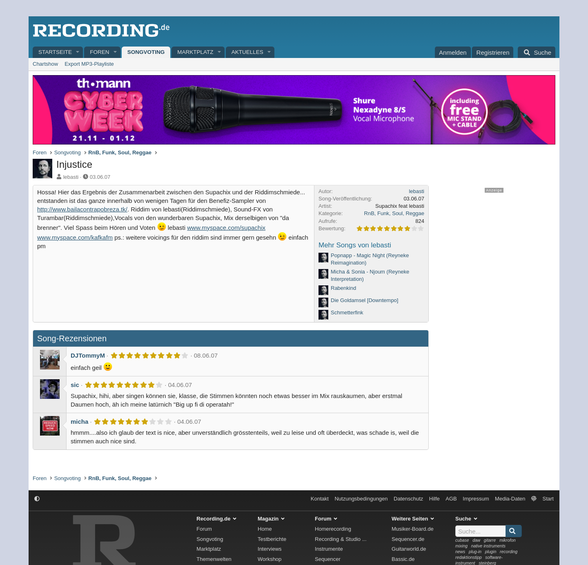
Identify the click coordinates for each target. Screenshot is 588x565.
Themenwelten (213, 559)
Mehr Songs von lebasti (354, 245)
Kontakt (320, 499)
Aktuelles (247, 52)
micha (79, 421)
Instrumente (329, 549)
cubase (462, 540)
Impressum (476, 499)
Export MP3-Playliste (89, 64)
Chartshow (45, 64)
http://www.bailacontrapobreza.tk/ (82, 209)
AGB (451, 499)
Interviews (270, 549)
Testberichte (272, 539)
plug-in (475, 551)
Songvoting (146, 52)
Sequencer (328, 559)
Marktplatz (195, 52)
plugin (491, 551)
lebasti (71, 177)
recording (508, 551)
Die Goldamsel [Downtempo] (364, 300)
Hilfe (434, 499)
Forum (204, 529)
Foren (99, 52)
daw (476, 540)
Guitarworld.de (409, 549)
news (460, 551)
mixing (461, 546)
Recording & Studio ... (340, 539)
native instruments (488, 546)
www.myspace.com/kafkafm (75, 237)
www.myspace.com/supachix (226, 227)
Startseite (55, 52)
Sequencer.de (408, 539)
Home (265, 529)
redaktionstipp (468, 557)
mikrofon (507, 540)
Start (548, 499)
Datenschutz (408, 499)
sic (75, 384)
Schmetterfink (347, 312)
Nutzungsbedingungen (361, 499)
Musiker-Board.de (413, 529)
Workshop (269, 559)
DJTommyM (88, 355)
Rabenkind (343, 288)
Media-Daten (510, 499)
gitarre (490, 540)
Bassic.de (403, 559)
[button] (78, 52)
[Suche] (536, 52)
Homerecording (333, 529)
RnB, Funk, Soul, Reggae (394, 213)
